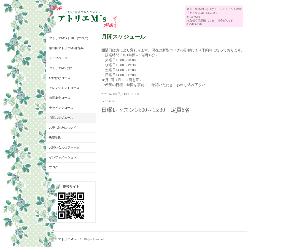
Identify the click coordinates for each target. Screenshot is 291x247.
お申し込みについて (62, 127)
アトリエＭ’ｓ (68, 239)
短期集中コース (59, 97)
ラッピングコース (61, 107)
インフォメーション (62, 157)
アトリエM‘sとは (60, 68)
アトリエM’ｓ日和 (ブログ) (68, 38)
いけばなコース (59, 77)
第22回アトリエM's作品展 (66, 48)
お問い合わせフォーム (64, 147)
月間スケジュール (61, 117)
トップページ (58, 58)
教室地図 (55, 137)
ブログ (53, 167)
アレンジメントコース (64, 87)
